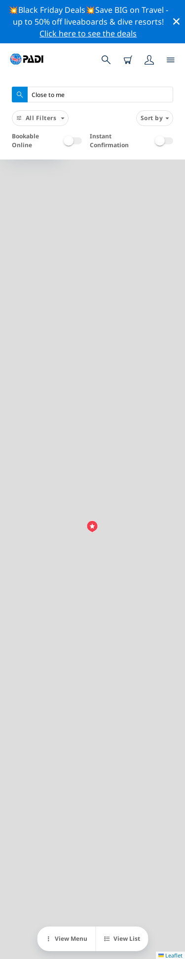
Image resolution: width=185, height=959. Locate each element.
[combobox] (92, 94)
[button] (92, 527)
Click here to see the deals (88, 33)
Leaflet (170, 955)
